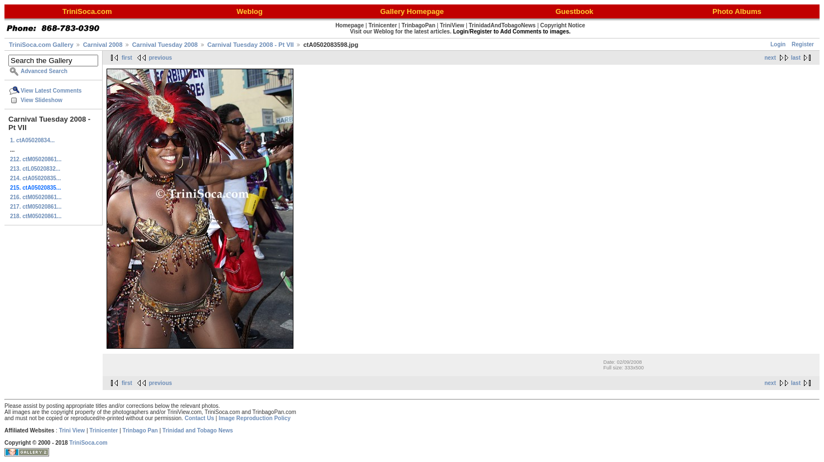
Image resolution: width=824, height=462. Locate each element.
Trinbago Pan (140, 430)
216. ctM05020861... (35, 197)
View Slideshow (41, 100)
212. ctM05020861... (35, 159)
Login (778, 44)
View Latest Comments (51, 91)
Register (803, 44)
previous (160, 58)
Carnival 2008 (103, 44)
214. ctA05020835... (35, 178)
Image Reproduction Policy (255, 418)
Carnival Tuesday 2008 (165, 44)
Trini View (72, 430)
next (770, 58)
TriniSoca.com (88, 443)
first (127, 58)
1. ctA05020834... (32, 140)
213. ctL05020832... (35, 169)
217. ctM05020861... (35, 207)
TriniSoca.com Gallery (41, 44)
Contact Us (199, 418)
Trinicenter (103, 430)
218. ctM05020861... (35, 216)
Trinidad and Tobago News (197, 430)
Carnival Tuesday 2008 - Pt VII (251, 44)
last (796, 58)
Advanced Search (44, 71)
